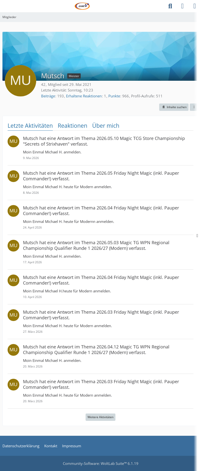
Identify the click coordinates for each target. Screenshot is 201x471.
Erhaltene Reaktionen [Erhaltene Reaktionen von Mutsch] (84, 95)
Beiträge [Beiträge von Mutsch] (48, 95)
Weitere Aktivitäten (100, 417)
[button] (174, 107)
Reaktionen (72, 125)
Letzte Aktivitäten (30, 125)
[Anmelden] (182, 6)
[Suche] (170, 6)
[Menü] (195, 6)
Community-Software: (100, 463)
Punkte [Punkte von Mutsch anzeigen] (114, 95)
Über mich (105, 125)
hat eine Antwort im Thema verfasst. (104, 141)
